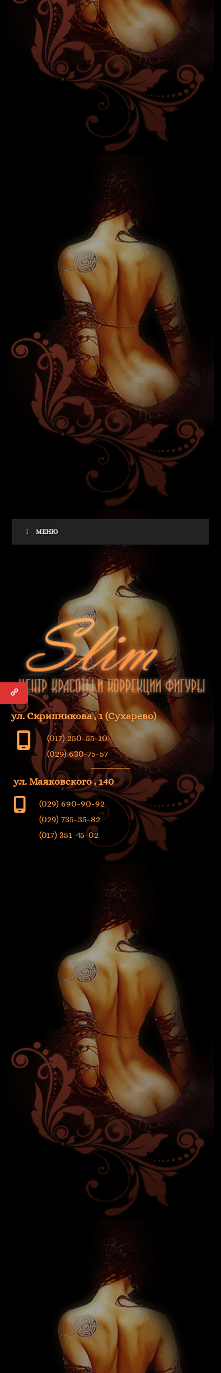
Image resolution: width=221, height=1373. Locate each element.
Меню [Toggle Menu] (40, 532)
